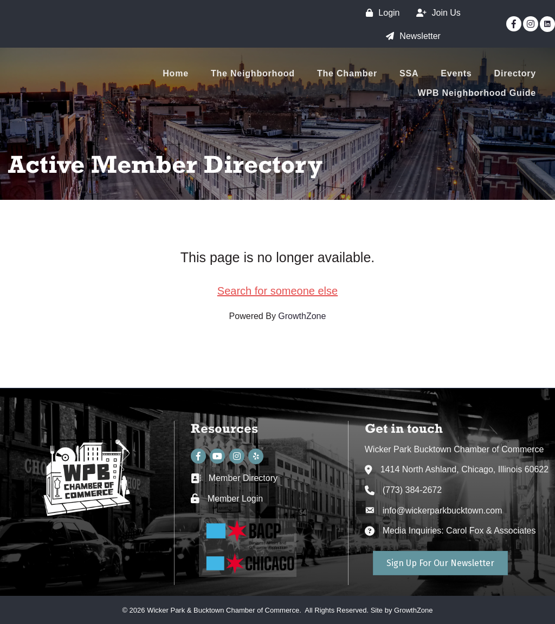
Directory (515, 73)
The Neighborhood (253, 73)
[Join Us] (436, 12)
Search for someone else (277, 291)
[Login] (379, 12)
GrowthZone (302, 316)
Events (456, 73)
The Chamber (347, 73)
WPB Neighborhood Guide (477, 93)
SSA (408, 73)
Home (176, 73)
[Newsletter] (410, 36)
